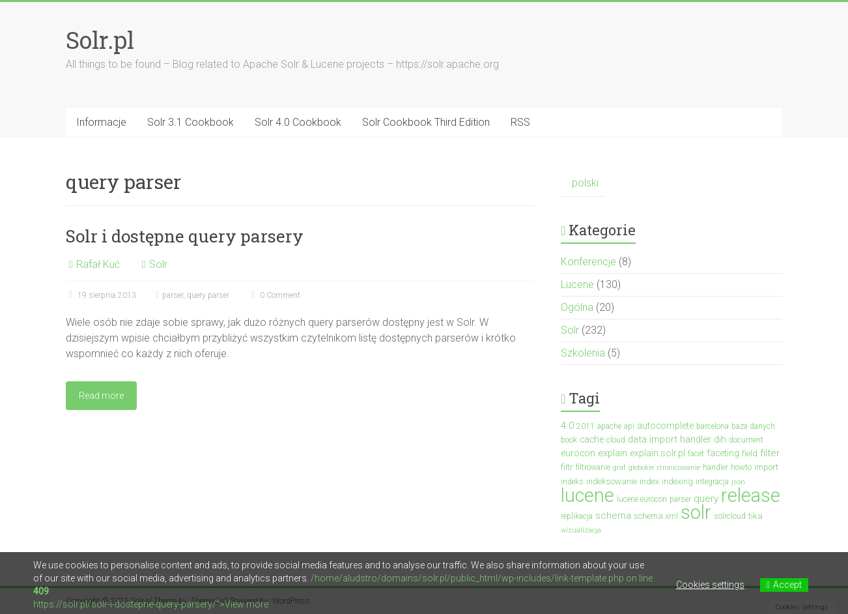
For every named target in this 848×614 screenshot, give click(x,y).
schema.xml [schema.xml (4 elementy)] (656, 516)
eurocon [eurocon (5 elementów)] (578, 453)
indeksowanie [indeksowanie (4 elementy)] (611, 481)
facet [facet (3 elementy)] (696, 453)
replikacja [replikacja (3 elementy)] (577, 516)
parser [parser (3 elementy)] (680, 499)
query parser (208, 295)
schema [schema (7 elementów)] (613, 515)
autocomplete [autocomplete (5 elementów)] (665, 425)
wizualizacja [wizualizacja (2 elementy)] (581, 530)
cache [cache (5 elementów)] (592, 439)
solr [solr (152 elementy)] (696, 512)
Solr (158, 264)
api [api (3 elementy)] (629, 426)
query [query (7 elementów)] (706, 498)
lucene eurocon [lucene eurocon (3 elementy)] (642, 499)
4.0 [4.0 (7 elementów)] (567, 425)
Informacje (101, 122)
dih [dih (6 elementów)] (720, 439)
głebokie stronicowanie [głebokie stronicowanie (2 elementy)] (664, 467)
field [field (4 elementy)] (749, 453)
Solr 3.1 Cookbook (190, 122)
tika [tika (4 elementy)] (755, 516)
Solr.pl (100, 39)
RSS (520, 122)
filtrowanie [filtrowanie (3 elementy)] (593, 467)
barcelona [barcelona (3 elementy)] (712, 426)
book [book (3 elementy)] (569, 440)
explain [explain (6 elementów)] (612, 453)
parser (172, 295)
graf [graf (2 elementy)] (619, 467)
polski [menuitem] (585, 183)
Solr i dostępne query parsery (185, 236)
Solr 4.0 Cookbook (298, 122)
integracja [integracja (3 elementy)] (712, 481)
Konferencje (588, 262)
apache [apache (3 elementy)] (609, 426)
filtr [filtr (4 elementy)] (567, 467)
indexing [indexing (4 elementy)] (677, 481)
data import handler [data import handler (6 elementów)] (669, 439)
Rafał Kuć (98, 264)
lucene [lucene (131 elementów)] (587, 495)
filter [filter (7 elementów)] (770, 453)
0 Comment (274, 295)
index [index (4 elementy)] (649, 481)
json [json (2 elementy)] (738, 482)
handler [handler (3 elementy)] (715, 467)
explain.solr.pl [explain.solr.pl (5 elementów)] (657, 453)
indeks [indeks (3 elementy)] (572, 481)
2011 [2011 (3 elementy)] (585, 426)
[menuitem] (583, 183)
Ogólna (577, 307)
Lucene (577, 284)
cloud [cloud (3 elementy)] (615, 440)
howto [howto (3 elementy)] (741, 467)
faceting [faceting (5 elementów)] (723, 453)
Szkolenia (583, 353)
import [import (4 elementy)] (766, 467)
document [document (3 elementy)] (746, 440)
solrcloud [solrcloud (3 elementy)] (730, 516)
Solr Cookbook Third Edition (426, 122)
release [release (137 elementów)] (750, 495)
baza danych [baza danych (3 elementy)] (753, 426)
